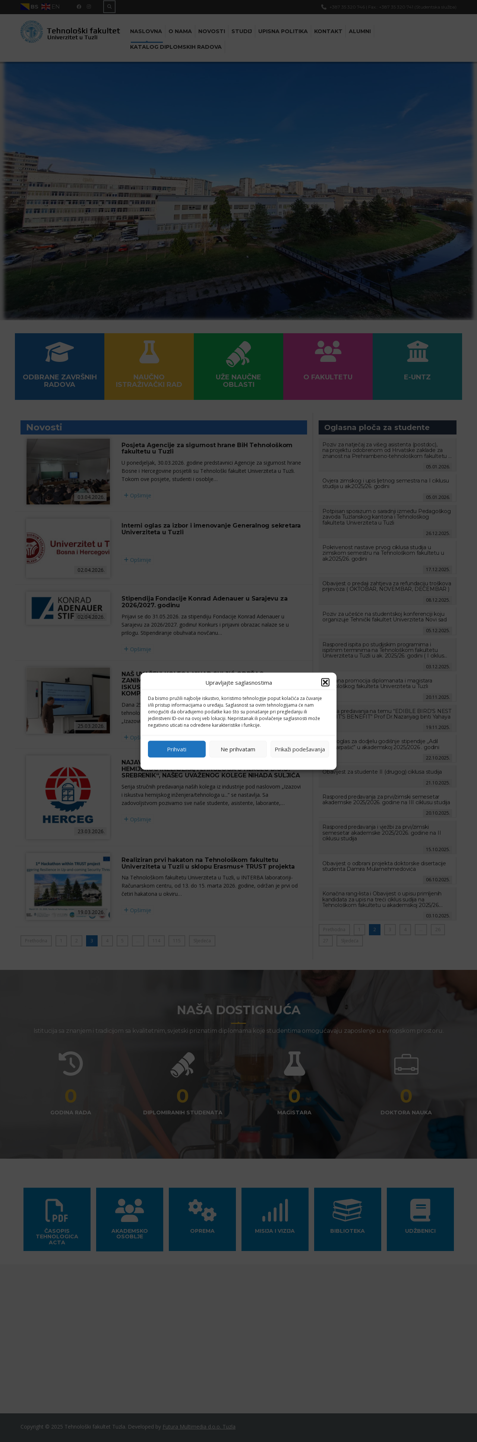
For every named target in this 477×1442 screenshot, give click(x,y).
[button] (325, 682)
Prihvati (176, 749)
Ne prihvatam (238, 749)
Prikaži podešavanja (300, 749)
